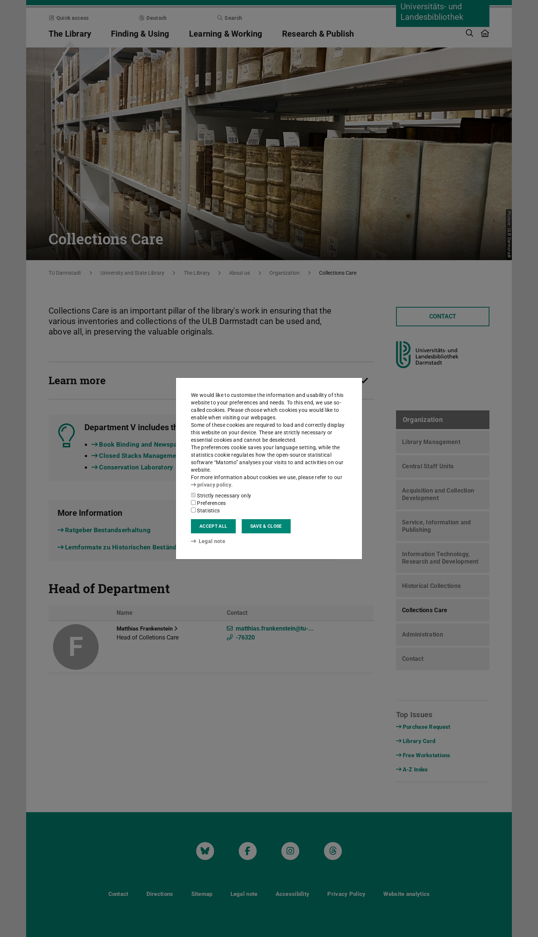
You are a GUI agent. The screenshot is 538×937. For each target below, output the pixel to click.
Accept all (213, 526)
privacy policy (211, 485)
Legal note (208, 541)
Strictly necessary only (221, 496)
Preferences (208, 503)
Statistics (205, 511)
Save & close (266, 526)
